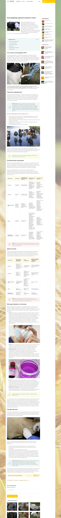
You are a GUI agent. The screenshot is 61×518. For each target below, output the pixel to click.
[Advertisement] (30, 9)
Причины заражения (12, 42)
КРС (28, 480)
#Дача (50, 1)
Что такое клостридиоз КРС (14, 41)
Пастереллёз (33, 292)
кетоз (32, 267)
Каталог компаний (30, 1)
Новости (23, 1)
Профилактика (11, 49)
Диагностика (11, 46)
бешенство (33, 265)
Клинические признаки (13, 44)
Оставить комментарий (12, 496)
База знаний (18, 1)
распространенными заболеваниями (24, 155)
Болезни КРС (16, 480)
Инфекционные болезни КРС (23, 480)
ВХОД (40, 1)
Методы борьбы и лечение (14, 47)
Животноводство (10, 480)
